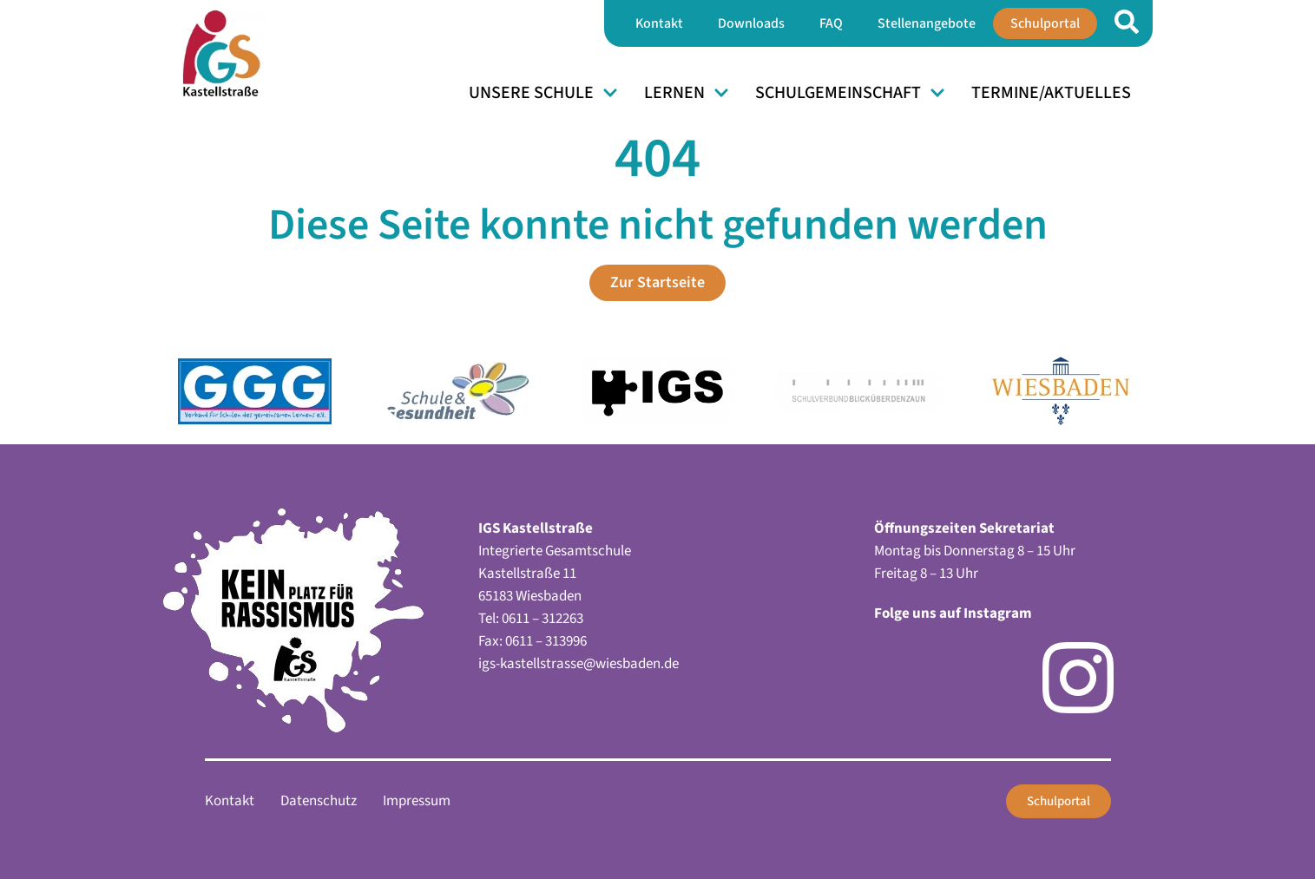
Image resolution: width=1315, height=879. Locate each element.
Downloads (751, 23)
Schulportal (1045, 23)
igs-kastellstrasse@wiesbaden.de (578, 663)
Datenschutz (318, 800)
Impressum (416, 800)
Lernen (686, 92)
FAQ (831, 23)
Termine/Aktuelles (1051, 93)
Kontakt (659, 23)
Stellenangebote (927, 23)
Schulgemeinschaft (850, 92)
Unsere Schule (543, 92)
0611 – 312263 (542, 618)
